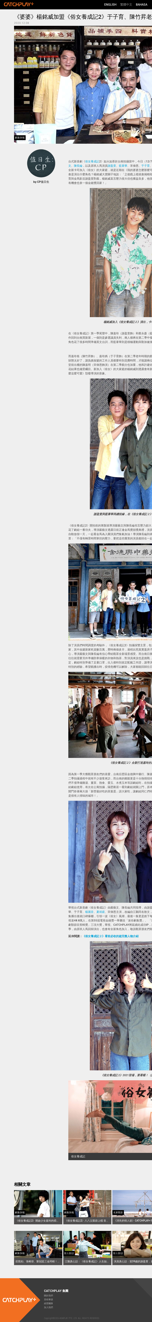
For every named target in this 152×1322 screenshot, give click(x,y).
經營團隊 (48, 1303)
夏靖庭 (100, 912)
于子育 (145, 165)
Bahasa (141, 4)
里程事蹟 (48, 1299)
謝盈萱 (112, 165)
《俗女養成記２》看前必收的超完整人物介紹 (110, 936)
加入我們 (48, 1307)
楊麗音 (89, 912)
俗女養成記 (92, 161)
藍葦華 (123, 165)
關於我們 (48, 1295)
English (110, 4)
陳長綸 (78, 165)
